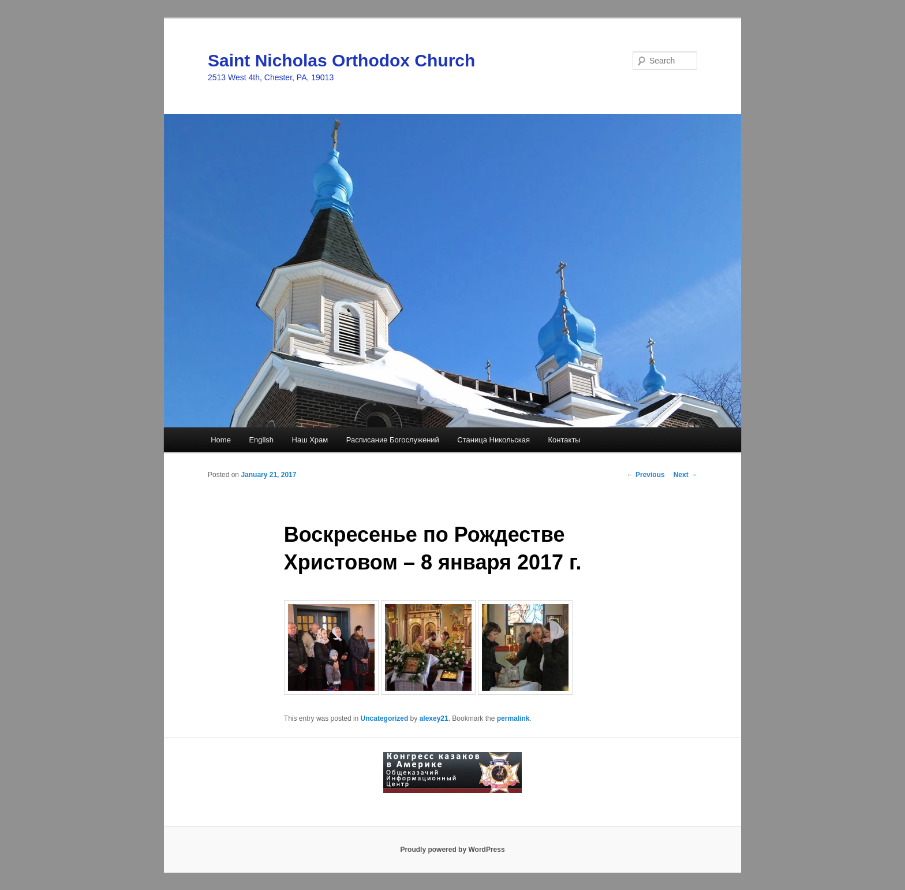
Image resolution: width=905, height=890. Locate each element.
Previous (646, 475)
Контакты (564, 439)
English (261, 439)
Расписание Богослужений (392, 439)
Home (221, 439)
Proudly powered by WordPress (452, 850)
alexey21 (434, 718)
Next (685, 475)
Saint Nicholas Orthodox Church (341, 60)
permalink (513, 718)
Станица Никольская (493, 439)
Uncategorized (385, 718)
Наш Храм (310, 439)
